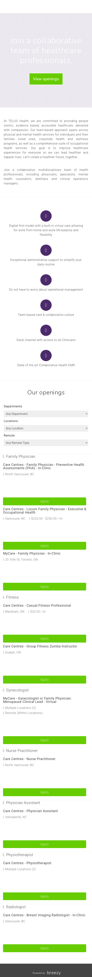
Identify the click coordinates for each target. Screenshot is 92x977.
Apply (44, 501)
